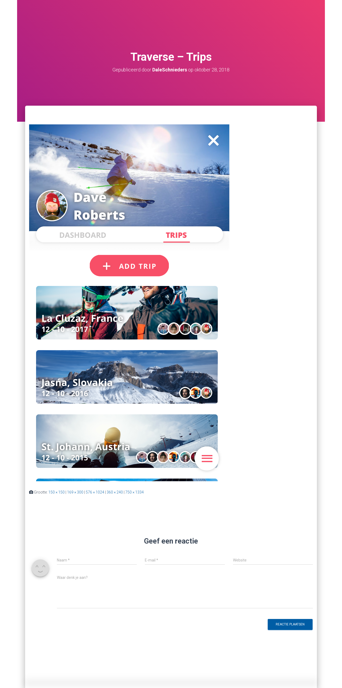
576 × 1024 (95, 492)
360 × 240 (115, 492)
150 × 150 (56, 492)
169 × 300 (75, 492)
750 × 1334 (134, 492)
